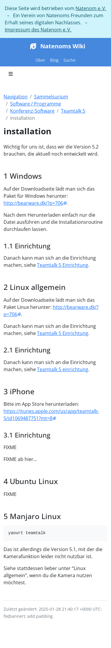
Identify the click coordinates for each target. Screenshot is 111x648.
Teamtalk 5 (73, 111)
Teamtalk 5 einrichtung (62, 369)
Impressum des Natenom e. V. (38, 29)
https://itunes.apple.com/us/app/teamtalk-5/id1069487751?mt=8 (51, 415)
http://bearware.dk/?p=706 (33, 203)
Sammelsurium (51, 96)
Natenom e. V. (90, 8)
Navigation (16, 96)
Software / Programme (35, 103)
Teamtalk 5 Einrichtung (62, 265)
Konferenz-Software (32, 111)
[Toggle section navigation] (10, 73)
